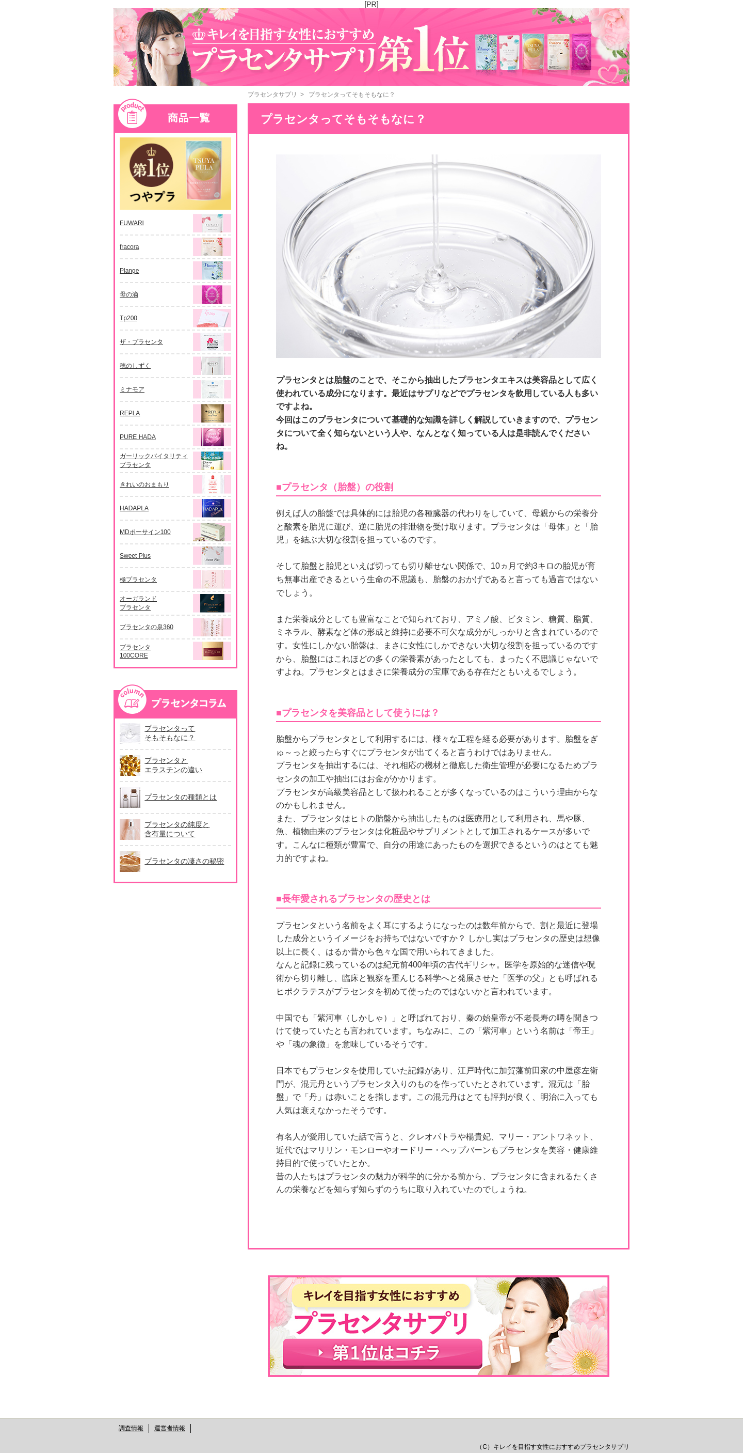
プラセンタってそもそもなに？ (352, 94)
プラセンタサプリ (272, 94)
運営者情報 (169, 1428)
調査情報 (131, 1428)
